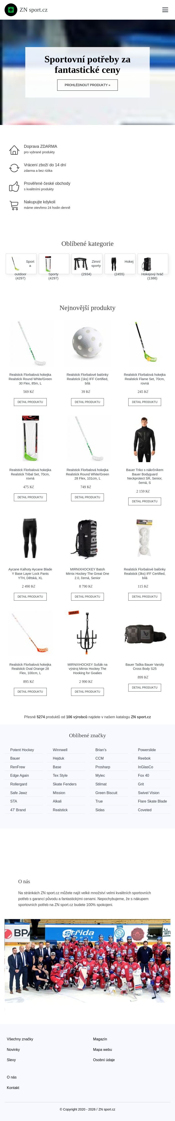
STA (13, 801)
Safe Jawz (18, 793)
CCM (99, 758)
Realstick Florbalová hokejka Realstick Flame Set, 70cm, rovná (145, 379)
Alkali (57, 801)
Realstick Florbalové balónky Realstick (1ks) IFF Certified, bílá (87, 379)
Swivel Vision (149, 793)
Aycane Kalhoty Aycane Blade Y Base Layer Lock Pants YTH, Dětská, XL (30, 573)
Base (57, 767)
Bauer (15, 758)
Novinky (13, 1050)
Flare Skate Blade (152, 801)
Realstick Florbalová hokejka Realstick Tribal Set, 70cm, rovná (30, 474)
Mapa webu (102, 1050)
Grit (141, 784)
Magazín (100, 1039)
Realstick (60, 810)
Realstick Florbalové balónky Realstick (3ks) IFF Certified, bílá (145, 573)
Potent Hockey (22, 750)
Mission (59, 793)
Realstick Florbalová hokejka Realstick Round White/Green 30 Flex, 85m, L (30, 379)
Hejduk (58, 758)
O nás (12, 1077)
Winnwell (60, 750)
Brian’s (101, 750)
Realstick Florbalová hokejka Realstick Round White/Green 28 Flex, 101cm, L (87, 474)
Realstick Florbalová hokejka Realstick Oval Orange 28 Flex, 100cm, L (30, 669)
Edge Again (19, 775)
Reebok (144, 758)
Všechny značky (20, 1039)
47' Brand (18, 810)
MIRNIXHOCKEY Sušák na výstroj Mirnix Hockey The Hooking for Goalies (88, 669)
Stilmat (101, 784)
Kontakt (13, 1088)
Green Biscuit (106, 793)
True (99, 801)
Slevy (11, 1060)
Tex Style (60, 775)
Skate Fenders (65, 784)
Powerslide (147, 750)
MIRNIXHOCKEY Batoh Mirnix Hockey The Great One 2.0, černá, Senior (87, 573)
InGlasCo (145, 767)
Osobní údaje (104, 1060)
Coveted (145, 810)
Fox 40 (143, 775)
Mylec (100, 775)
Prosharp (102, 767)
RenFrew (17, 767)
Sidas (100, 810)
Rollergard (18, 784)
